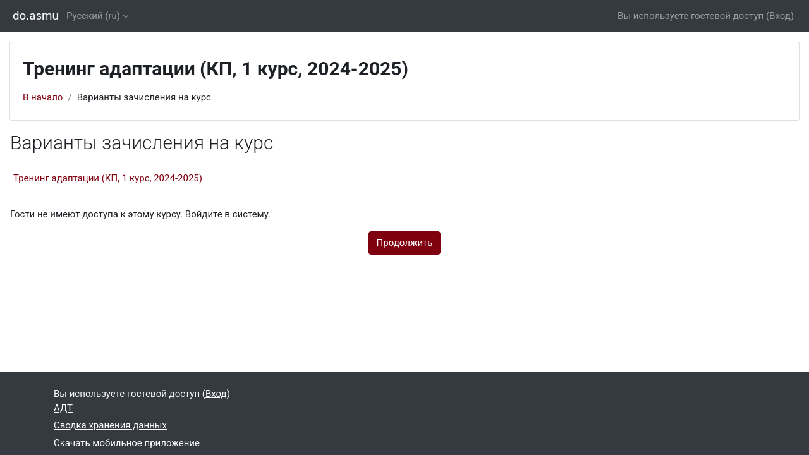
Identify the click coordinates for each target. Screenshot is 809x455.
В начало (43, 97)
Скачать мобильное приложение (127, 443)
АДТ (63, 408)
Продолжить (405, 242)
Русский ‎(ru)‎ (93, 15)
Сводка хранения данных (110, 425)
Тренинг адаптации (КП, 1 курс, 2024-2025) (107, 178)
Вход (780, 15)
